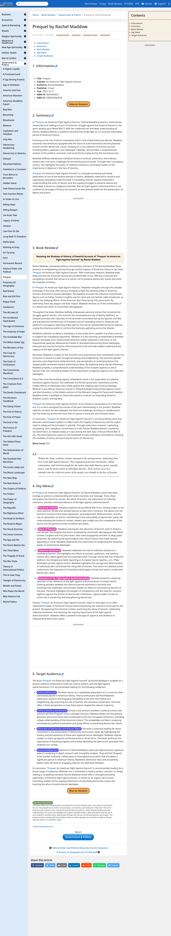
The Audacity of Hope (14, 331)
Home (36, 14)
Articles (146, 3)
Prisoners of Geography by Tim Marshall (77, 853)
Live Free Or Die (11, 231)
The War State (10, 561)
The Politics (9, 493)
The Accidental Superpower (10, 319)
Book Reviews (115, 3)
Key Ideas (42, 52)
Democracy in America (14, 153)
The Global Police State (11, 443)
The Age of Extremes (13, 326)
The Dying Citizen (12, 406)
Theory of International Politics (13, 568)
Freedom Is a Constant (14, 169)
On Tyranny (9, 252)
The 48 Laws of (10, 312)
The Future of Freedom (10, 429)
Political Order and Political (12, 270)
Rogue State (9, 301)
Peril (5, 257)
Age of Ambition (11, 84)
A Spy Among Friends (14, 79)
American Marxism (12, 95)
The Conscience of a (13, 378)
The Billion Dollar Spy (13, 342)
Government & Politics (9, 63)
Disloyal (7, 158)
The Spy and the (11, 539)
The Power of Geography (9, 501)
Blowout (7, 125)
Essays (102, 3)
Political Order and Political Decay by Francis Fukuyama (80, 849)
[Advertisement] (78, 220)
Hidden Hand (9, 183)
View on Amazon (78, 104)
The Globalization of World (13, 452)
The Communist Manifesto (11, 372)
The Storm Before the (14, 545)
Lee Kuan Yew (10, 215)
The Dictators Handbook (10, 399)
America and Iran (12, 90)
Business (6, 14)
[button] (25, 14)
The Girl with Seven (12, 436)
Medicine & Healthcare (7, 41)
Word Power (91, 3)
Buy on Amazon (78, 790)
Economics (7, 19)
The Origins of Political (14, 488)
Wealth (5, 30)
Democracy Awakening (8, 146)
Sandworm (8, 307)
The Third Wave (11, 550)
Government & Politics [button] (78, 837)
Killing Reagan (10, 209)
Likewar (7, 225)
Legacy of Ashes (11, 220)
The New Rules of (12, 483)
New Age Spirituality (12, 47)
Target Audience (45, 55)
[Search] (32, 4)
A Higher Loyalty (11, 68)
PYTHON (128, 3)
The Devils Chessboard (14, 392)
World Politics (10, 601)
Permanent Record (12, 263)
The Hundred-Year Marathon (12, 460)
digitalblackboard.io (46, 826)
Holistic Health (9, 52)
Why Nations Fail (11, 596)
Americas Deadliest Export (13, 102)
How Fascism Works (13, 193)
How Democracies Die (14, 188)
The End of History (12, 411)
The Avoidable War (12, 336)
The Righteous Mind (13, 513)
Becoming (8, 114)
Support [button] (160, 3)
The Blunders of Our (13, 347)
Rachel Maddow (105, 35)
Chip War (7, 139)
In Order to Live (11, 199)
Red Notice (8, 291)
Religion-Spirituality (12, 36)
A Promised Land (11, 74)
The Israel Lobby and (13, 467)
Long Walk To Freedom (14, 236)
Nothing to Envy (11, 247)
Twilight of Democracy (14, 580)
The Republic (9, 507)
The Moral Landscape (14, 472)
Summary (42, 46)
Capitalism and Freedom (10, 132)
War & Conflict (9, 58)
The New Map (10, 477)
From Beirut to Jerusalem (10, 176)
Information (43, 43)
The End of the (10, 422)
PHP (137, 3)
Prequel (7, 277)
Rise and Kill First (11, 296)
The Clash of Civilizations (9, 363)
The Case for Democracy (9, 354)
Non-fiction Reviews (62, 35)
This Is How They (11, 575)
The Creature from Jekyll (12, 385)
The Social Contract (12, 534)
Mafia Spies (9, 241)
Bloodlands (8, 120)
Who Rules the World (13, 591)
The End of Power (12, 417)
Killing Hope (9, 204)
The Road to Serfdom (13, 518)
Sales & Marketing (11, 25)
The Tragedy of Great (13, 555)
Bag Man (7, 109)
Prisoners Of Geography (9, 284)
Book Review (43, 49)
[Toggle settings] (169, 4)
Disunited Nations (12, 163)
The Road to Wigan (12, 523)
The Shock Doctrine (13, 529)
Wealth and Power (12, 585)
